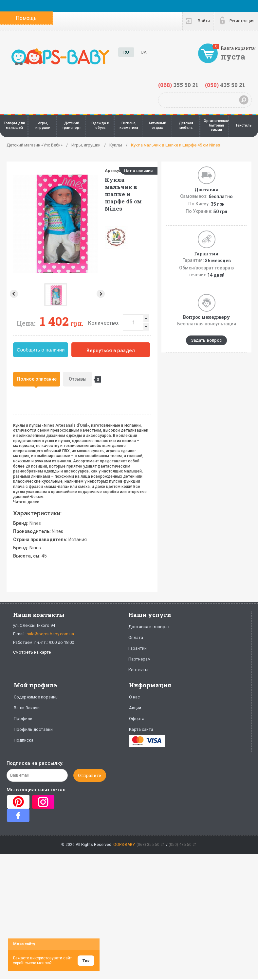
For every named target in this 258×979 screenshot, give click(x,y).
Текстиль (243, 125)
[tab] (36, 379)
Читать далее (26, 502)
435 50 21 (225, 85)
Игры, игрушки (42, 125)
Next (54, 294)
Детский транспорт (71, 125)
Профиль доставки (33, 729)
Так (86, 960)
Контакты (138, 669)
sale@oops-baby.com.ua (50, 633)
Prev (13, 294)
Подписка (23, 740)
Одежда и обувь (100, 125)
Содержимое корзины (36, 697)
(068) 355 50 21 (151, 844)
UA (144, 52)
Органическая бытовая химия (216, 125)
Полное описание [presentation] (37, 379)
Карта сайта (141, 729)
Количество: (104, 323)
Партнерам (139, 659)
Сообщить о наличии (41, 349)
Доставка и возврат (149, 626)
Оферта (136, 718)
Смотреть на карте (32, 652)
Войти (204, 20)
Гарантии (137, 648)
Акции (135, 707)
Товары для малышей (14, 125)
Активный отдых (157, 125)
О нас (134, 697)
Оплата (135, 637)
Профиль (23, 718)
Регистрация (242, 20)
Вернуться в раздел (110, 350)
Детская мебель (186, 125)
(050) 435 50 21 (183, 844)
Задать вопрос (206, 340)
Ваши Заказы (27, 707)
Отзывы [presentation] (80, 379)
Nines (35, 523)
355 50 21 (178, 85)
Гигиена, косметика (129, 125)
